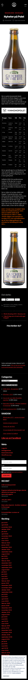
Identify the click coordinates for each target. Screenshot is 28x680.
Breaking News (9, 12)
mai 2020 (4, 596)
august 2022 (5, 554)
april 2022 (4, 558)
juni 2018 (4, 643)
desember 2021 (6, 563)
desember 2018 (6, 630)
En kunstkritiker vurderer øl (10, 512)
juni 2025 (4, 522)
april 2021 (4, 578)
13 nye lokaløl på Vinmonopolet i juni (14, 430)
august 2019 (5, 614)
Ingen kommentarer (20, 20)
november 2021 (6, 565)
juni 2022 (4, 556)
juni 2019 (4, 617)
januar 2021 (5, 583)
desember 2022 (6, 547)
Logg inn (4, 448)
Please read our (11, 472)
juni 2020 (4, 594)
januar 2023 (5, 545)
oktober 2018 (5, 635)
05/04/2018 (8, 20)
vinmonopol (12, 306)
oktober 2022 (5, 549)
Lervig (11, 304)
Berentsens (7, 304)
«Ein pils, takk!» (6, 499)
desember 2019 (6, 608)
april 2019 (4, 621)
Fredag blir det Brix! (9, 426)
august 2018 (5, 639)
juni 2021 (4, 574)
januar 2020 (5, 605)
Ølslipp (16, 304)
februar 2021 (5, 581)
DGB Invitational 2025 (8, 485)
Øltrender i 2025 (8, 394)
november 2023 (6, 536)
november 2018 (6, 632)
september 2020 (6, 592)
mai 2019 (4, 619)
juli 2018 (4, 641)
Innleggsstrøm (6, 450)
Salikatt (20, 304)
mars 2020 (5, 601)
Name (3, 459)
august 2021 (5, 569)
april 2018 (4, 648)
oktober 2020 (5, 590)
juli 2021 (4, 572)
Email (2, 465)
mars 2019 (4, 623)
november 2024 (6, 527)
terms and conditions (17, 472)
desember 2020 (6, 585)
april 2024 (4, 534)
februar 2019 (5, 626)
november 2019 (6, 610)
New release (19, 12)
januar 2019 (5, 628)
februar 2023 (5, 543)
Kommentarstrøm (7, 453)
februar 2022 (5, 561)
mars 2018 (4, 650)
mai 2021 (4, 576)
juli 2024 (4, 531)
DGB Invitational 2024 (9, 409)
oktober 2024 (5, 529)
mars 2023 (5, 540)
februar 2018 (5, 652)
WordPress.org (6, 455)
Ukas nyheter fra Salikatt (10, 433)
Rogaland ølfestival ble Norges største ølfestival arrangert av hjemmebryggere (13, 492)
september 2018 (6, 637)
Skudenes (6, 306)
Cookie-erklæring (16, 673)
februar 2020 (5, 603)
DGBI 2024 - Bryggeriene (10, 389)
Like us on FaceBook (11, 438)
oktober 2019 (5, 612)
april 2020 (4, 599)
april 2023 (4, 538)
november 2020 (6, 587)
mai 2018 (4, 646)
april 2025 (4, 525)
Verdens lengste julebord (10, 423)
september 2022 (6, 552)
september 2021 (6, 567)
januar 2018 (5, 655)
